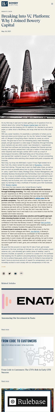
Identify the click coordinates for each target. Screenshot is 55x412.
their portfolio (46, 223)
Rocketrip (38, 165)
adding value (39, 198)
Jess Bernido (35, 231)
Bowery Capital (11, 185)
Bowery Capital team (31, 125)
